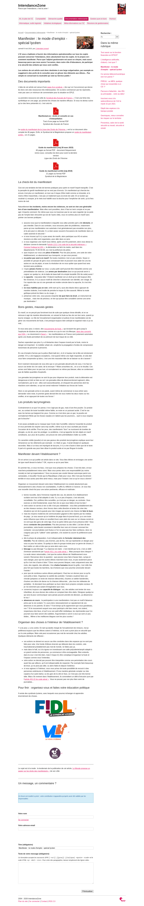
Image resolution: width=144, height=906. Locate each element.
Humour (112, 19)
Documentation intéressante (76, 19)
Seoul (43, 334)
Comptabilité (41, 19)
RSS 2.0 (52, 901)
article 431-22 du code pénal (36, 679)
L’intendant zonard (42, 48)
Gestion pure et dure (98, 19)
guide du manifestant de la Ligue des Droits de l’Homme (43, 129)
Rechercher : (106, 33)
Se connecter (23, 820)
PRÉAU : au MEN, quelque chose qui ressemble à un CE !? (111, 84)
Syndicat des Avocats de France (59, 98)
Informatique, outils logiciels (30, 23)
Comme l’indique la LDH (33, 247)
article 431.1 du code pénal (55, 552)
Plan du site (23, 901)
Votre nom (22, 814)
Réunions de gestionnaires (97, 23)
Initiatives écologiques (52, 23)
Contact (44, 901)
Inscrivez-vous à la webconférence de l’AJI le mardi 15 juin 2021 (111, 101)
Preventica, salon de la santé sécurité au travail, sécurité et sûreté (112, 125)
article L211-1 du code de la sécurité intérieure (66, 244)
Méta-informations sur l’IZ (74, 23)
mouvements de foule (52, 329)
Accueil (20, 32)
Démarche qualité (55, 19)
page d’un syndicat (54, 87)
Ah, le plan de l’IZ (26, 19)
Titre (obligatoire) (25, 845)
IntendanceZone (32, 5)
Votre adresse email (26, 825)
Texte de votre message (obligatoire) (33, 854)
